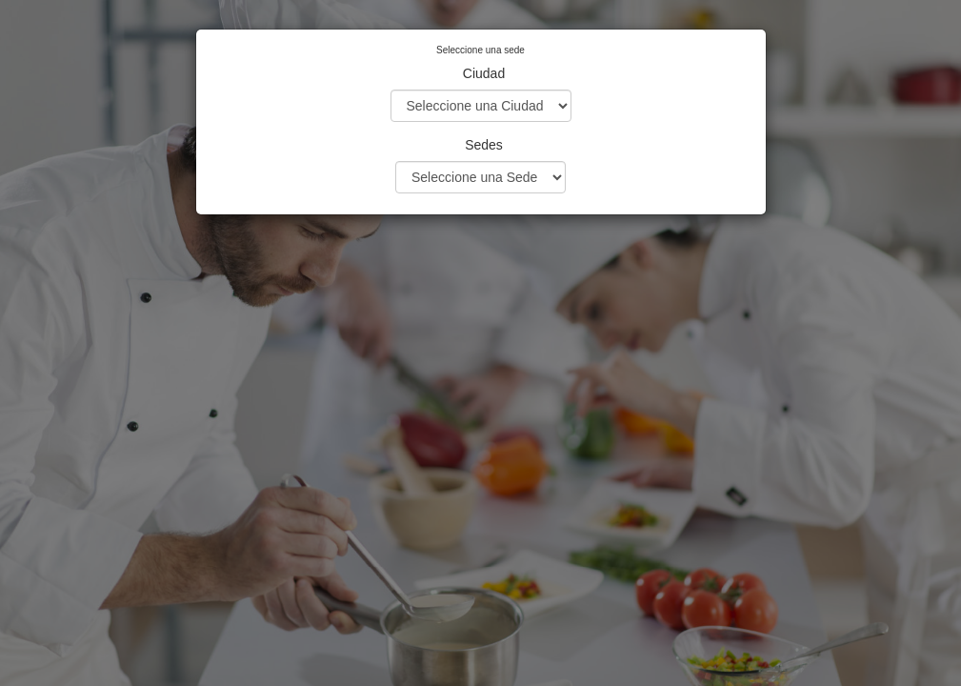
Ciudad (484, 73)
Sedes (484, 144)
